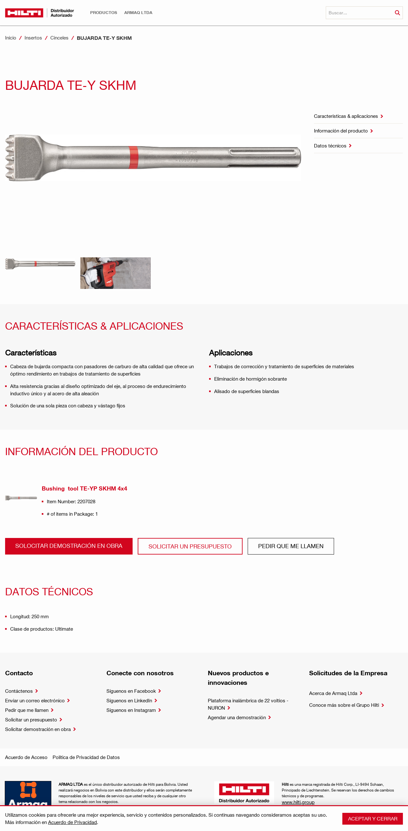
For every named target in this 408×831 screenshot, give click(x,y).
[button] (103, 13)
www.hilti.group (298, 802)
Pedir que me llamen (291, 545)
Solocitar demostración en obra (68, 545)
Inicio (10, 37)
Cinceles (59, 37)
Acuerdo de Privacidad (72, 822)
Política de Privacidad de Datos (86, 757)
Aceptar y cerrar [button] (372, 818)
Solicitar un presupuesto (190, 546)
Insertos (33, 37)
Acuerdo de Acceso (26, 757)
